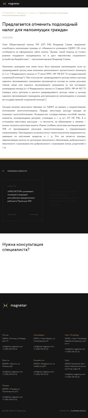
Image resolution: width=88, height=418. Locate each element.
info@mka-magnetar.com (12, 347)
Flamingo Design (78, 411)
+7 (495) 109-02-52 (9, 349)
